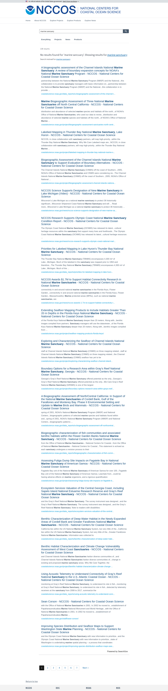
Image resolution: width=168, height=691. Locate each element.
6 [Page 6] (70, 667)
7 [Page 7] (76, 667)
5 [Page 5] (65, 667)
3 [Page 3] (53, 667)
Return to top (32, 681)
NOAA (88, 688)
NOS (118, 688)
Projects (58, 39)
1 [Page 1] (41, 667)
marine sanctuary (117, 55)
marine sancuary (63, 59)
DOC (58, 688)
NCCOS (29, 688)
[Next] (86, 667)
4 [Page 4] (59, 667)
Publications (91, 39)
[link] (84, 80)
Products (78, 39)
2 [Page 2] (47, 667)
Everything (46, 39)
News (67, 39)
